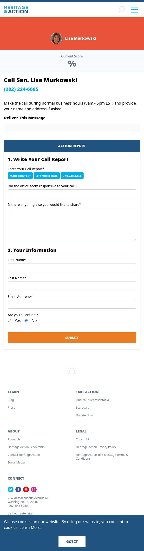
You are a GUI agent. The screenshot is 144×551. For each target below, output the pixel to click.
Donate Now (84, 415)
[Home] (16, 9)
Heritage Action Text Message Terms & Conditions (102, 457)
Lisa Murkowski (80, 38)
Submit (72, 337)
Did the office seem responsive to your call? (42, 186)
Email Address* (20, 296)
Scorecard (82, 408)
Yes (18, 320)
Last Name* (17, 278)
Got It (72, 541)
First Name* (17, 259)
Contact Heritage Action (24, 455)
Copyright (82, 439)
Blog (11, 400)
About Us (14, 439)
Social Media (16, 462)
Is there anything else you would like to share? (44, 204)
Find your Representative (93, 400)
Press (11, 408)
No (34, 320)
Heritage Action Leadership (26, 447)
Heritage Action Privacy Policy (96, 447)
